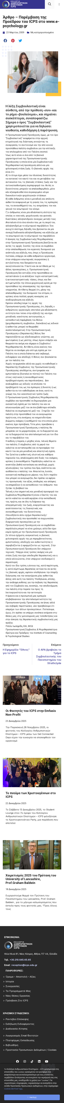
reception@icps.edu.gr (24, 965)
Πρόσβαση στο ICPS (17, 1000)
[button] (59, 4)
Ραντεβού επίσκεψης (17, 1019)
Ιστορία (10, 981)
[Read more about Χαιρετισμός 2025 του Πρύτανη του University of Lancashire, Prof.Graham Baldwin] (32, 893)
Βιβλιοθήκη (12, 1045)
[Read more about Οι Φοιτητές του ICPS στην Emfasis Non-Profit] (32, 727)
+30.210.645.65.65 (20, 959)
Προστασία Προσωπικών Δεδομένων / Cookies (31, 1049)
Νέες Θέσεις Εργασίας (18, 995)
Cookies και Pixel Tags (13, 1089)
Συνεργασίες (13, 986)
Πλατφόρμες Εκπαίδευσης (20, 1040)
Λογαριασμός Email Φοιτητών (22, 1035)
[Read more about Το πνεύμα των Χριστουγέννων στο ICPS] (32, 809)
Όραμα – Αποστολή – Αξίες (21, 976)
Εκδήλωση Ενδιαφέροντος (20, 1024)
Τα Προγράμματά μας (18, 991)
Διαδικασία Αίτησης (17, 1028)
